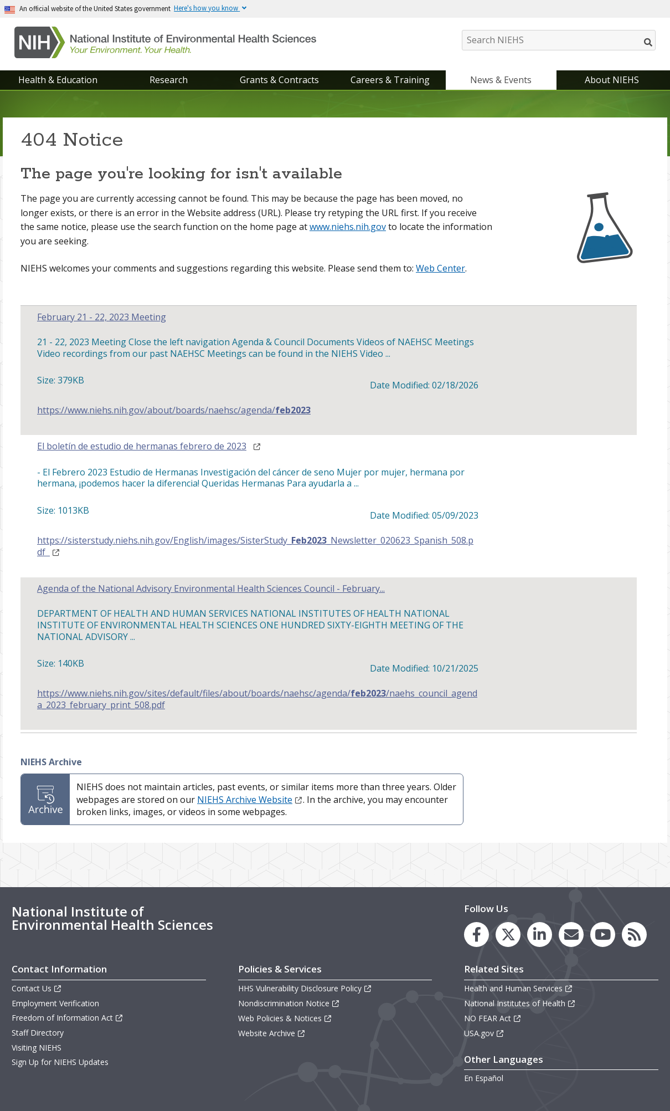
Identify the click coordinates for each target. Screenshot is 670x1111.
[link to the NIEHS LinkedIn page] (539, 934)
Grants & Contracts (279, 80)
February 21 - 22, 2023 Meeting (101, 317)
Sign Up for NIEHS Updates (60, 1062)
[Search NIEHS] (559, 40)
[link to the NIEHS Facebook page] (476, 934)
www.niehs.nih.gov (348, 227)
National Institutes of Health (520, 1003)
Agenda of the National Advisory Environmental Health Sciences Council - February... (211, 589)
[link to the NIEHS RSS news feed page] (634, 934)
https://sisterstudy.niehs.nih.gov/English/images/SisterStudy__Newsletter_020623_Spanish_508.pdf (255, 546)
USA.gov (484, 1033)
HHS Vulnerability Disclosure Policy (305, 988)
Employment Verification (55, 1003)
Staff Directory (38, 1032)
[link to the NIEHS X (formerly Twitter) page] (508, 934)
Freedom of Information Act (67, 1017)
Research (169, 80)
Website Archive (272, 1033)
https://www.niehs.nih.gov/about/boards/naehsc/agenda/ (174, 410)
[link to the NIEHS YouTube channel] (602, 934)
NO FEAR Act (493, 1018)
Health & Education (57, 80)
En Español (483, 1078)
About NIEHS (612, 80)
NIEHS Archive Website (250, 799)
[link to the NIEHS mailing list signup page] (571, 934)
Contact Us (37, 988)
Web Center (440, 268)
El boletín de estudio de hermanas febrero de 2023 (141, 446)
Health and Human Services (518, 988)
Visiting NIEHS (36, 1047)
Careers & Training (390, 80)
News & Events (501, 80)
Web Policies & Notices (285, 1018)
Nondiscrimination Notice (289, 1003)
